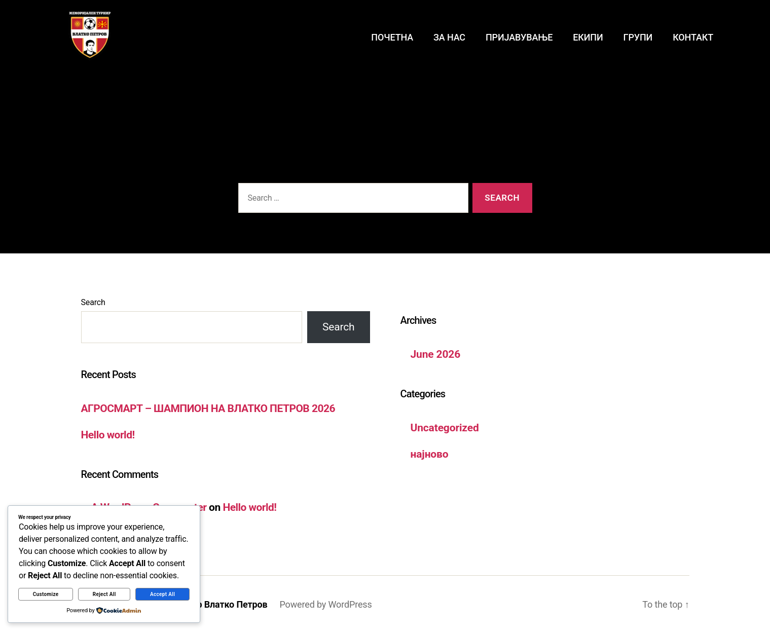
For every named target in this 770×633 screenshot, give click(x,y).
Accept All (162, 594)
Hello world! (108, 435)
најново (430, 454)
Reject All (104, 594)
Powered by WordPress (325, 604)
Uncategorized (445, 428)
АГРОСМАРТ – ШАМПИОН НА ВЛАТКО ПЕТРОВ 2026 (208, 408)
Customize (46, 594)
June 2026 (436, 354)
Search (93, 302)
